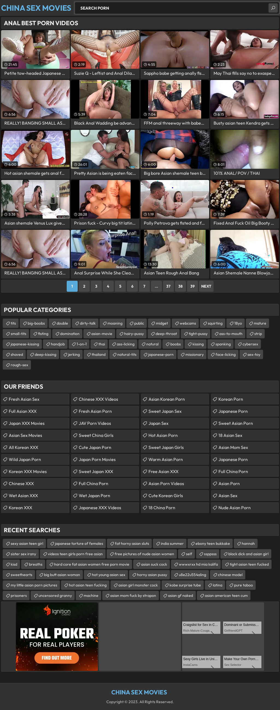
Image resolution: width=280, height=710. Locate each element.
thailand (99, 354)
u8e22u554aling (192, 574)
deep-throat (166, 333)
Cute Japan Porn (95, 447)
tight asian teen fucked (249, 564)
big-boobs (36, 323)
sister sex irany (23, 553)
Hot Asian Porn (163, 435)
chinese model (230, 574)
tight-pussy (198, 333)
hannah (248, 543)
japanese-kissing (25, 344)
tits (13, 323)
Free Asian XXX (163, 471)
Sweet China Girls (96, 435)
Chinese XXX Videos (98, 399)
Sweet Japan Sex (165, 411)
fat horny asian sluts (132, 543)
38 (180, 286)
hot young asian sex (108, 574)
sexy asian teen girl (27, 543)
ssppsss (210, 553)
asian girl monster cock (138, 585)
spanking (223, 344)
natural (152, 344)
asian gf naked (180, 595)
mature (260, 323)
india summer (172, 543)
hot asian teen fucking (88, 585)
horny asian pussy (152, 574)
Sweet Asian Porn (235, 423)
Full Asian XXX (23, 411)
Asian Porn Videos (166, 483)
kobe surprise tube (185, 585)
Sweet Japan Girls (166, 447)
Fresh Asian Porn (95, 411)
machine (91, 595)
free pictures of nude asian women (144, 553)
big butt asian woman (62, 574)
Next (206, 286)
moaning (114, 323)
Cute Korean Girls (165, 495)
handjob (58, 344)
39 (192, 286)
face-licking (225, 354)
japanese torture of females (79, 543)
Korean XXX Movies (28, 471)
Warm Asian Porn (165, 459)
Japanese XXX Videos (100, 507)
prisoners (19, 595)
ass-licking (126, 344)
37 (168, 286)
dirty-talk (88, 323)
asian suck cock (154, 564)
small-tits (18, 333)
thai (101, 344)
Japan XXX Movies (27, 423)
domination (70, 333)
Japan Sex (158, 423)
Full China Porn (93, 483)
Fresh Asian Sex (24, 399)
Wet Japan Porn (94, 495)
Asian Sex (227, 495)
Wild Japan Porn (25, 459)
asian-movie (101, 333)
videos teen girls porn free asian (75, 553)
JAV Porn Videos (95, 423)
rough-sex (19, 364)
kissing (198, 344)
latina (217, 585)
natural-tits (126, 354)
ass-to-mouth (231, 333)
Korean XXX (20, 507)
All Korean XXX (23, 447)
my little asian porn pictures (34, 585)
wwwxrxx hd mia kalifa (198, 564)
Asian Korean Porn (166, 399)
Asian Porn (229, 483)
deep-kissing (45, 354)
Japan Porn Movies (97, 459)
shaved (17, 354)
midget (162, 323)
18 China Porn (161, 507)
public (139, 323)
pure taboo (243, 585)
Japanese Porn (233, 411)
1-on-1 (82, 344)
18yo (238, 323)
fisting (43, 333)
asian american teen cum (226, 595)
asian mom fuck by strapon (133, 595)
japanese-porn (161, 354)
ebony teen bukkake (213, 543)
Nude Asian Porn (234, 507)
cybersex (250, 344)
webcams (188, 323)
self (189, 553)
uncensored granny (55, 595)
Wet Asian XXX (23, 495)
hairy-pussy (134, 333)
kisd (14, 564)
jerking (74, 354)
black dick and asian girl (248, 553)
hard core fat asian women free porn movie (91, 564)
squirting (215, 323)
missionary (194, 354)
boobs (175, 344)
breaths (35, 564)
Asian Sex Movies (25, 435)
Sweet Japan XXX (96, 471)
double (62, 323)
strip (258, 333)
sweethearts (21, 574)
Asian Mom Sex (233, 447)
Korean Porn (230, 399)
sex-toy (253, 354)
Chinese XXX (21, 483)
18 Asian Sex (230, 435)
